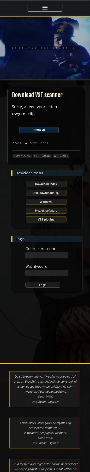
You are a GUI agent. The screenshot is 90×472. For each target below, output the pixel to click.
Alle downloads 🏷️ (46, 193)
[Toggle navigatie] (45, 8)
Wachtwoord (36, 266)
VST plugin (42, 155)
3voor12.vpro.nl (48, 402)
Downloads (39, 143)
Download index (46, 184)
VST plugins (46, 219)
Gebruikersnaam (40, 248)
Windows (61, 155)
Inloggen (39, 129)
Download (22, 155)
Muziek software (46, 210)
